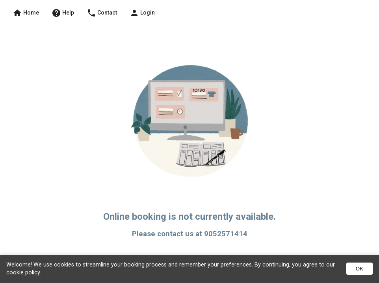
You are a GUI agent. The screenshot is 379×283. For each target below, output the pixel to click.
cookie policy (23, 272)
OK (359, 269)
